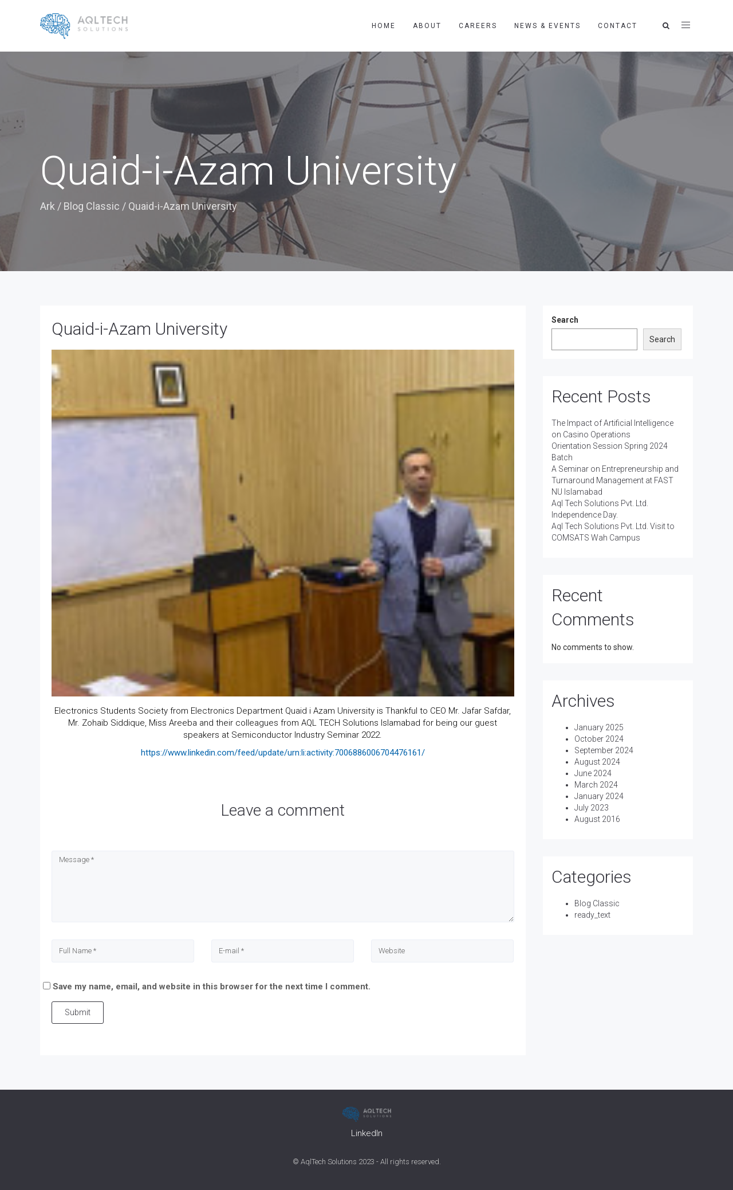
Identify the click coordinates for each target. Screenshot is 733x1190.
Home (384, 26)
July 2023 (591, 807)
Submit (77, 1012)
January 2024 (599, 796)
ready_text (592, 914)
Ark (47, 206)
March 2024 (596, 784)
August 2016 (597, 819)
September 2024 (603, 750)
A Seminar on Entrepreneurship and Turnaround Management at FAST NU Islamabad (615, 480)
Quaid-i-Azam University (139, 329)
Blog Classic (92, 206)
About (427, 26)
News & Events (547, 26)
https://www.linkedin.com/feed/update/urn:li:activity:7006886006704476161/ (283, 752)
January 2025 (599, 727)
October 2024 (599, 738)
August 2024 (597, 761)
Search (564, 319)
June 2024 (593, 773)
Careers (478, 26)
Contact (617, 26)
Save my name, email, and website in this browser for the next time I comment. (212, 986)
